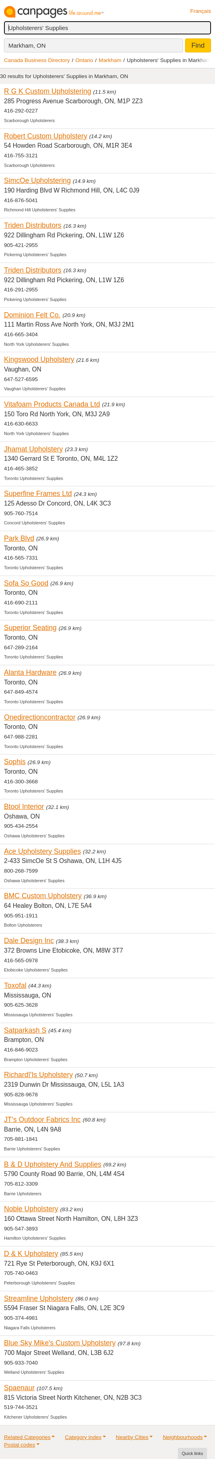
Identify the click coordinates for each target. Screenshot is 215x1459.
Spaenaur (19, 1388)
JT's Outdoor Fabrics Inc (42, 1120)
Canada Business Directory (37, 60)
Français (200, 11)
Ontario (85, 60)
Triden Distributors (33, 225)
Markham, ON (27, 45)
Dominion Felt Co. (32, 315)
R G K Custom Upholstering (47, 91)
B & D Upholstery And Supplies (53, 1164)
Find (198, 45)
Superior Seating (30, 628)
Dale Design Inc (29, 941)
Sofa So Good (26, 583)
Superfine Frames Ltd (38, 494)
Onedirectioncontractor (40, 717)
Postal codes (19, 1445)
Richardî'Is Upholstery (38, 1075)
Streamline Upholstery (39, 1298)
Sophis (15, 762)
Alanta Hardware (30, 672)
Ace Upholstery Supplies (42, 851)
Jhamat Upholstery (33, 449)
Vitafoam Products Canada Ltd (52, 404)
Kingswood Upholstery (39, 359)
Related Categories (27, 1437)
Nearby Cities (132, 1437)
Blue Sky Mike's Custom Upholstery (59, 1343)
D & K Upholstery (31, 1254)
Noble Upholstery (31, 1209)
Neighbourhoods (183, 1437)
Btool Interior (24, 807)
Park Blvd (19, 538)
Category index (83, 1437)
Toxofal (15, 985)
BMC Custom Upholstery (43, 896)
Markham (110, 60)
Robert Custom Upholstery (45, 136)
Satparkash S (25, 1030)
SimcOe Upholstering (37, 181)
